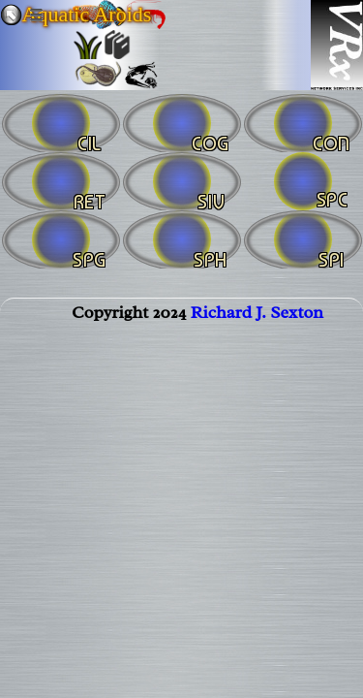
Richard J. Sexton (257, 312)
